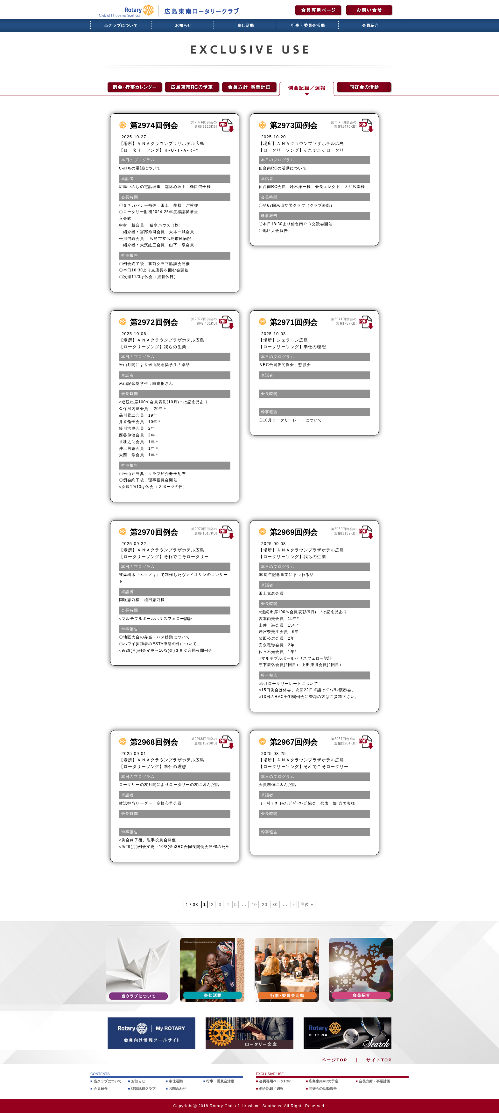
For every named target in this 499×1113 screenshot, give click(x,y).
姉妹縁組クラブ (143, 1088)
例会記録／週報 (271, 1088)
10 (254, 904)
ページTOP (335, 1060)
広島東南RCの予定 (323, 1081)
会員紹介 (370, 25)
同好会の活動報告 (323, 1088)
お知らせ (183, 25)
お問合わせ (177, 1088)
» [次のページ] (293, 904)
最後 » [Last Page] (306, 904)
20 (264, 904)
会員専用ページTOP (275, 1081)
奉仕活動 (245, 25)
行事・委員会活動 (308, 25)
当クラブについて (121, 25)
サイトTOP (379, 1060)
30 (275, 904)
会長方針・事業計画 (374, 1081)
